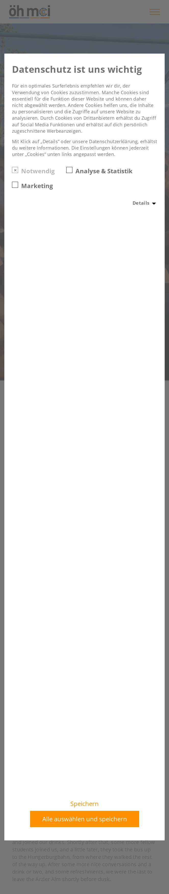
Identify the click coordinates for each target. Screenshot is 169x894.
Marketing (37, 185)
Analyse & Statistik (104, 171)
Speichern (84, 803)
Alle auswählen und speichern (84, 819)
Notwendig (38, 171)
